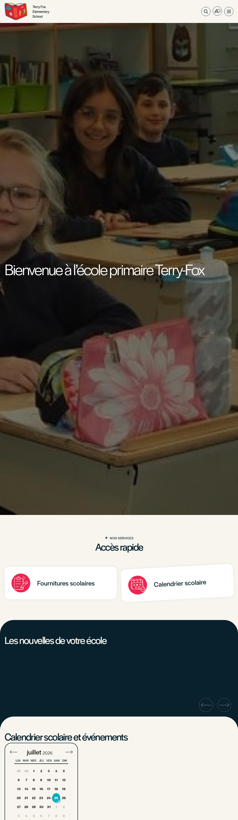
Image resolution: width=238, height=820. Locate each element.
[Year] (49, 753)
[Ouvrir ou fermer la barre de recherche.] (205, 11)
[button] (228, 11)
